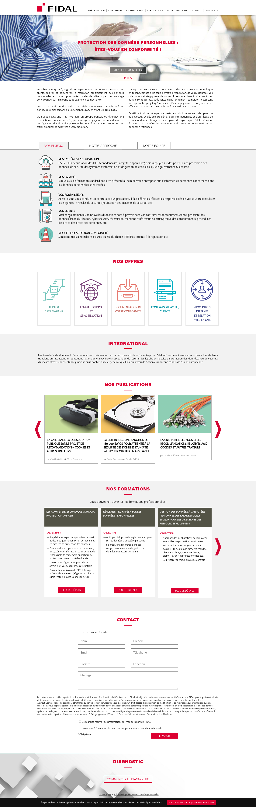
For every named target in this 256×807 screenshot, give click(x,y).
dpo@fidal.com (165, 714)
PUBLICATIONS (155, 10)
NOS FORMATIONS (177, 10)
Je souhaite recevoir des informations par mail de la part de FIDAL (116, 721)
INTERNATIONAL (135, 10)
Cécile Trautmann (74, 459)
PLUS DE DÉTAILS (71, 590)
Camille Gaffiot (57, 459)
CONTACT (196, 10)
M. (84, 632)
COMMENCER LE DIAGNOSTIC (128, 779)
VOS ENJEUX (53, 145)
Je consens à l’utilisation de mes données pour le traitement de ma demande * (123, 728)
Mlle (104, 632)
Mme (94, 632)
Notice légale (105, 794)
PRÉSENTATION (96, 10)
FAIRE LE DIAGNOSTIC (128, 70)
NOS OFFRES (115, 10)
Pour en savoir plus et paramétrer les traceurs (191, 802)
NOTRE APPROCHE (103, 145)
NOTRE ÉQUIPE (154, 145)
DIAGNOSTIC (212, 10)
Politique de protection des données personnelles (136, 794)
